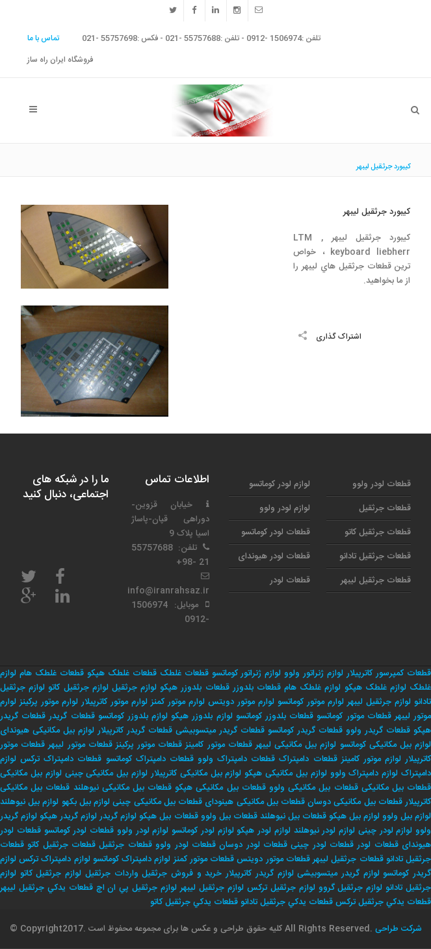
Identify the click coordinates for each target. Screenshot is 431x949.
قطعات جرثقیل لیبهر (376, 580)
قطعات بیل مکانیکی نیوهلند (122, 788)
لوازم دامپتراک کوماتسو (131, 859)
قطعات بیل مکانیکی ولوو (313, 788)
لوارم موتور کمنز (178, 702)
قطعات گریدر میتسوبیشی (220, 730)
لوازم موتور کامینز (371, 759)
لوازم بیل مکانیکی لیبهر (296, 745)
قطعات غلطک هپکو (122, 673)
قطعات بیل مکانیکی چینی (157, 802)
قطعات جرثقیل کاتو (378, 532)
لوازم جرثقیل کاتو (78, 688)
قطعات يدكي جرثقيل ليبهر (46, 888)
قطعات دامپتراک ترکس (60, 759)
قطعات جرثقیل (385, 508)
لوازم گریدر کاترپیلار (259, 873)
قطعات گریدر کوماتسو (305, 730)
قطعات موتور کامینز (218, 745)
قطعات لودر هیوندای (274, 556)
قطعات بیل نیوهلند (293, 816)
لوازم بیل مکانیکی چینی (106, 773)
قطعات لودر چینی (322, 845)
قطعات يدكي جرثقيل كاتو (194, 902)
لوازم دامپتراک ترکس (54, 859)
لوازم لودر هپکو (264, 831)
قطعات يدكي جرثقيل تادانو (287, 902)
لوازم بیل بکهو (86, 802)
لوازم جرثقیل (134, 688)
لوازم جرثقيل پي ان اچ (136, 888)
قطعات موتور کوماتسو (354, 716)
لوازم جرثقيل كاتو (50, 873)
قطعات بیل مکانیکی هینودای (255, 802)
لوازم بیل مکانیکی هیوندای (47, 730)
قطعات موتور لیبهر (80, 745)
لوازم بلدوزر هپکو (201, 716)
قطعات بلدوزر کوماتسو (274, 716)
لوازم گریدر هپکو (68, 816)
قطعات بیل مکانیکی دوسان (354, 802)
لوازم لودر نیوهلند (325, 831)
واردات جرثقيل (111, 873)
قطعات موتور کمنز (204, 859)
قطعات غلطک (184, 673)
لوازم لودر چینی (385, 831)
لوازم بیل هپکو (354, 816)
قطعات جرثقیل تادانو (375, 556)
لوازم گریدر (118, 816)
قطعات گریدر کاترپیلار (135, 730)
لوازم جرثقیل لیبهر (379, 702)
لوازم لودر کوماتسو (279, 484)
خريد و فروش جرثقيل (182, 873)
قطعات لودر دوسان (253, 845)
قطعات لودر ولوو (381, 484)
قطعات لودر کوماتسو (275, 532)
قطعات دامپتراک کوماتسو (150, 759)
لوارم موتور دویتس (241, 702)
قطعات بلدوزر (257, 688)
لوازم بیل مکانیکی (31, 773)
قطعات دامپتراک (308, 759)
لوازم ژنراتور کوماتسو (246, 673)
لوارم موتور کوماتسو (311, 702)
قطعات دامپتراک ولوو (236, 759)
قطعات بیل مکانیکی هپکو (220, 788)
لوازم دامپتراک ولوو (364, 773)
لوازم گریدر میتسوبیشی (338, 873)
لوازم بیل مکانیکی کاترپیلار (196, 773)
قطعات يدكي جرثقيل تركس (383, 902)
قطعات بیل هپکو (168, 816)
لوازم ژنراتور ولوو (313, 673)
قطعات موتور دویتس (273, 859)
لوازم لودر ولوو (284, 508)
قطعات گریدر (71, 716)
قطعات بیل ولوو (229, 816)
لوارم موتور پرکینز (49, 702)
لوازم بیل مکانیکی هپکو (285, 773)
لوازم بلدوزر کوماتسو (133, 716)
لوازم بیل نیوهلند (29, 802)
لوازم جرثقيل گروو (351, 888)
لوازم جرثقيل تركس (281, 888)
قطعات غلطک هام (52, 673)
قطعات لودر (290, 580)
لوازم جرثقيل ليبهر (212, 888)
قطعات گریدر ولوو (378, 730)
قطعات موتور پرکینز (149, 745)
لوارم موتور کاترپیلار (114, 702)
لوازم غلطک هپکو (375, 688)
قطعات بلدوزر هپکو (194, 688)
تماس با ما (43, 38)
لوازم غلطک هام (312, 688)
